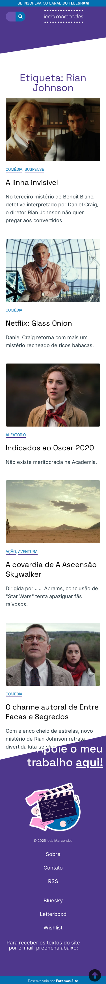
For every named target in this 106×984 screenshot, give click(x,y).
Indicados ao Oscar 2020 (50, 448)
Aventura (28, 551)
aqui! (89, 762)
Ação (11, 551)
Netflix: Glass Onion (39, 323)
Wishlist (53, 928)
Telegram (79, 3)
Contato (53, 868)
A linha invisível (32, 182)
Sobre (53, 854)
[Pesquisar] (20, 16)
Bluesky (53, 900)
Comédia (14, 169)
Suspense (34, 169)
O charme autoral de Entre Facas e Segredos (52, 711)
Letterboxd (53, 914)
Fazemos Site (67, 980)
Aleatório (16, 434)
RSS (53, 881)
